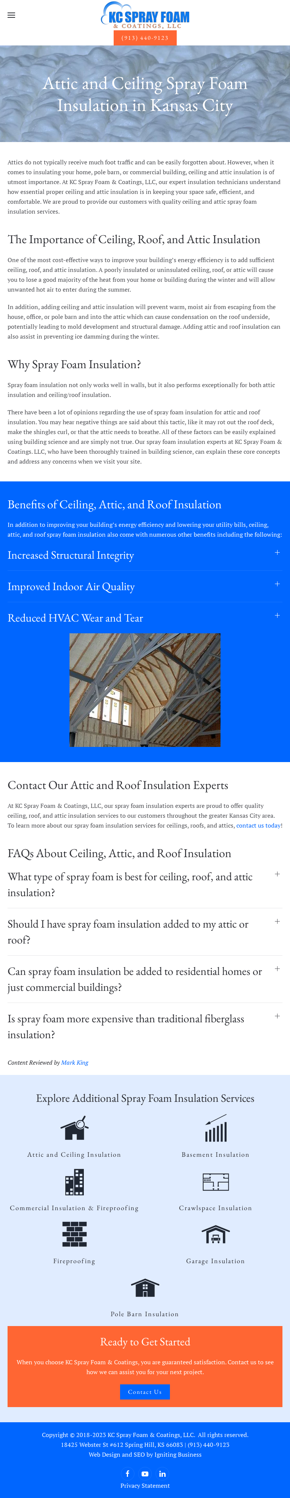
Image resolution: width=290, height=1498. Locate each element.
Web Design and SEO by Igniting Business (145, 1454)
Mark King (74, 1062)
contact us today (258, 825)
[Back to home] (145, 15)
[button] (11, 15)
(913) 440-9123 (145, 38)
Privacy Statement (145, 1485)
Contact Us (145, 1392)
